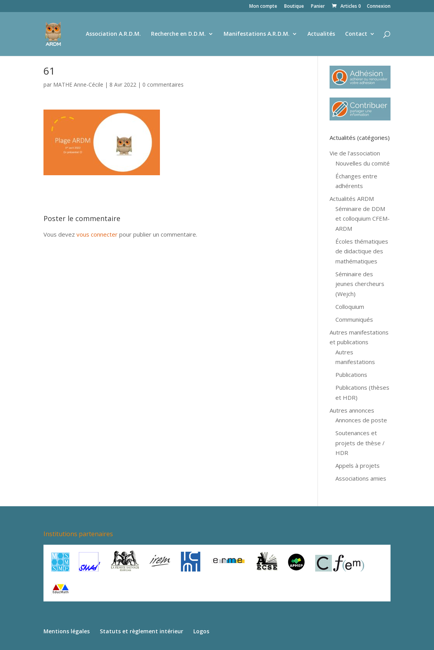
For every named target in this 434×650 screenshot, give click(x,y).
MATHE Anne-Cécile (78, 84)
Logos (201, 631)
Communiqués (354, 319)
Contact (356, 34)
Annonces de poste (361, 420)
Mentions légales (66, 631)
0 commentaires (163, 84)
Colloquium (349, 306)
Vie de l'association (355, 153)
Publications (351, 374)
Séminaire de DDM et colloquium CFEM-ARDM (362, 218)
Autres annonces (352, 410)
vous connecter (97, 234)
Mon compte (263, 6)
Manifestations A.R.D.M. (257, 34)
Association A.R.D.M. (113, 34)
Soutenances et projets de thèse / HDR (360, 443)
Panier (318, 6)
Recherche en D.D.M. (178, 34)
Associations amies (360, 478)
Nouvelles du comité (362, 163)
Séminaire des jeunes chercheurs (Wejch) (359, 284)
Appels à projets (357, 465)
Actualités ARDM (352, 198)
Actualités (321, 34)
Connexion (379, 6)
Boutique (294, 6)
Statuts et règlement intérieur (141, 631)
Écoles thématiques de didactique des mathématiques (361, 251)
